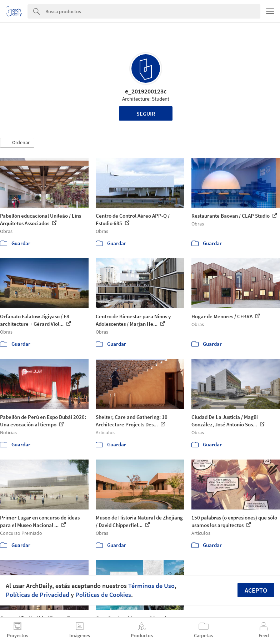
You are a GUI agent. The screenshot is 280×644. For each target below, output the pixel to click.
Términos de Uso (151, 586)
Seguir (145, 113)
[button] (17, 143)
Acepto (256, 590)
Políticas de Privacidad (37, 594)
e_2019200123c (145, 91)
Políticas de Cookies (103, 594)
